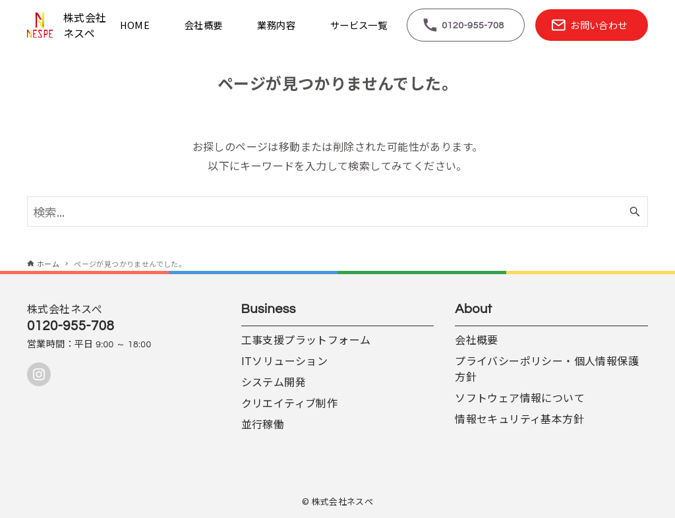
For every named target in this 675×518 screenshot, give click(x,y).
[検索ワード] (337, 211)
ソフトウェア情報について (520, 397)
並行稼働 (263, 424)
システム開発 (273, 381)
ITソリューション (284, 360)
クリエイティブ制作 (289, 403)
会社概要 (476, 339)
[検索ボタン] (635, 211)
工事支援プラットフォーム (306, 339)
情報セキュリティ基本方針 (519, 418)
